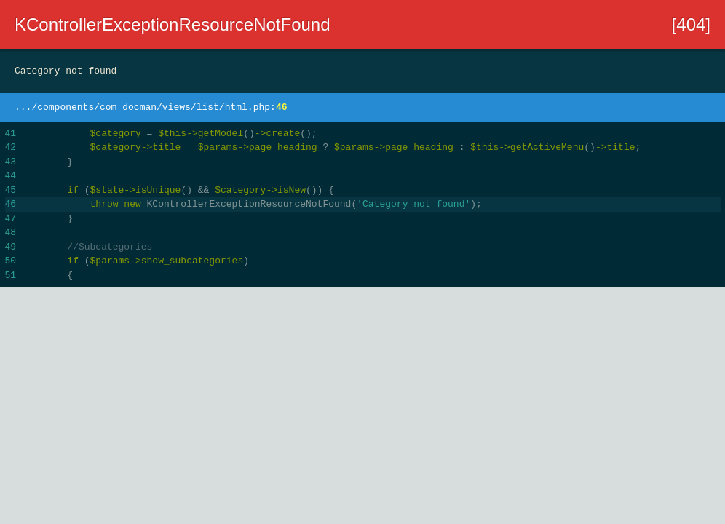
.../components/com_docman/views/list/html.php (142, 107)
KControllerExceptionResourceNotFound (172, 24)
